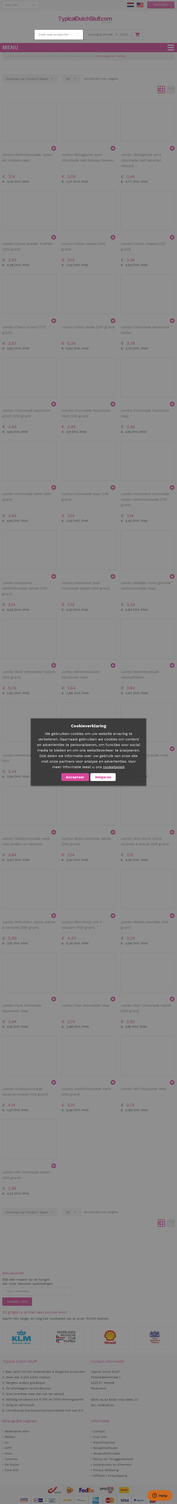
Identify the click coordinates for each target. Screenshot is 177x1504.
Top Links (11, 4)
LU (7, 1442)
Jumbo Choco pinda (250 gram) (88, 327)
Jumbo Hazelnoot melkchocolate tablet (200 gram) (24, 588)
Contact (99, 1431)
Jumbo (22, 56)
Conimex (11, 1459)
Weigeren (103, 777)
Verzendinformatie (106, 1453)
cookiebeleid (113, 767)
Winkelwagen (137, 35)
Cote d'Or (12, 1470)
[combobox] (59, 35)
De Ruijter (12, 1464)
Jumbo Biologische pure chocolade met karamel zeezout (141, 160)
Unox (8, 1453)
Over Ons (100, 1437)
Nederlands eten (17, 1431)
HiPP (8, 1448)
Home (11, 56)
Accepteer (75, 777)
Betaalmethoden (105, 1448)
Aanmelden (161, 4)
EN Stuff (140, 5)
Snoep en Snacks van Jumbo (74, 56)
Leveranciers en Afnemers (112, 1464)
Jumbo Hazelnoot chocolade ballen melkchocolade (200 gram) (145, 499)
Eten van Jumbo (40, 56)
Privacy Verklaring (105, 1470)
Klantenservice (104, 1442)
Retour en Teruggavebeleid (113, 1459)
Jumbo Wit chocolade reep (143, 1089)
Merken (10, 1437)
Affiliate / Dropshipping (110, 1475)
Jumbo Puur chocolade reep (85, 1005)
